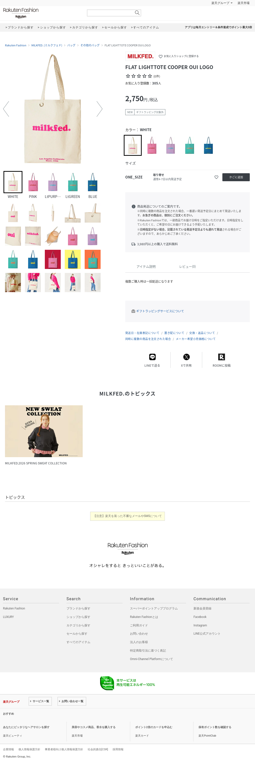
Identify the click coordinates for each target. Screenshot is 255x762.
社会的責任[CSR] (98, 749)
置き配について (174, 333)
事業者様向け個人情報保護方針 (64, 749)
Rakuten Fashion (41, 13)
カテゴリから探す (78, 625)
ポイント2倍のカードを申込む (153, 727)
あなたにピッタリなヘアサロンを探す (26, 727)
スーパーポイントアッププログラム (154, 608)
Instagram (200, 625)
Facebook (199, 617)
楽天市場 (244, 3)
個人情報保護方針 (29, 749)
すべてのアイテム (78, 642)
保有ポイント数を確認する (214, 727)
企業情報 (8, 749)
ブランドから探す (78, 608)
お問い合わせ (139, 633)
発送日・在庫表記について (142, 333)
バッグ (71, 45)
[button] (6, 109)
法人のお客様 (139, 642)
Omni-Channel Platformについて (151, 659)
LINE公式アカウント (207, 633)
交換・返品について (202, 333)
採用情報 (118, 749)
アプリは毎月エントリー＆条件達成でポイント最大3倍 (218, 27)
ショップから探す (78, 617)
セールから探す (76, 633)
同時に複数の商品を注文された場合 (148, 339)
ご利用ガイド (139, 625)
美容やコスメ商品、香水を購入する (94, 727)
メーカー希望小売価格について (196, 339)
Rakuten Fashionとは (144, 617)
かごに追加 (236, 177)
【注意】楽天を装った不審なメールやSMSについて (127, 516)
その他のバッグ (90, 45)
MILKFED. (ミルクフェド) (46, 45)
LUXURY (8, 617)
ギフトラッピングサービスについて (160, 311)
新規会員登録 (202, 608)
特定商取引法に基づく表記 (148, 650)
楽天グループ (220, 3)
